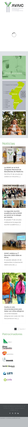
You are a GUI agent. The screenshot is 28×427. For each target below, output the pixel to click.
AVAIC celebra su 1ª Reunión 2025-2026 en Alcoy (13, 255)
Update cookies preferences (10, 418)
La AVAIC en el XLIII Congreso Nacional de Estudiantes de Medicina (13, 169)
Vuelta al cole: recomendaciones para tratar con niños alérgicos (14, 309)
